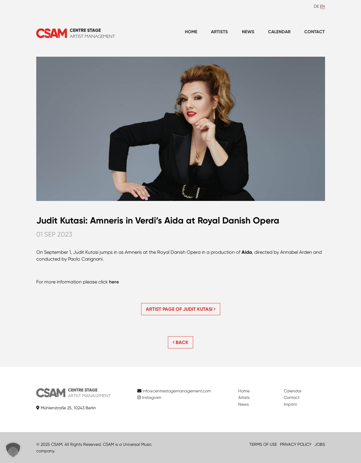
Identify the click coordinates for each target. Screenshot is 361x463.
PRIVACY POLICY (295, 444)
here (114, 282)
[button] (13, 450)
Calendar (279, 31)
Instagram (149, 397)
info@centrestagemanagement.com (177, 391)
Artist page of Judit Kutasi (180, 309)
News (248, 31)
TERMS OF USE (263, 444)
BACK (180, 342)
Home (191, 31)
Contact (314, 31)
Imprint (290, 404)
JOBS (319, 444)
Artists (219, 31)
